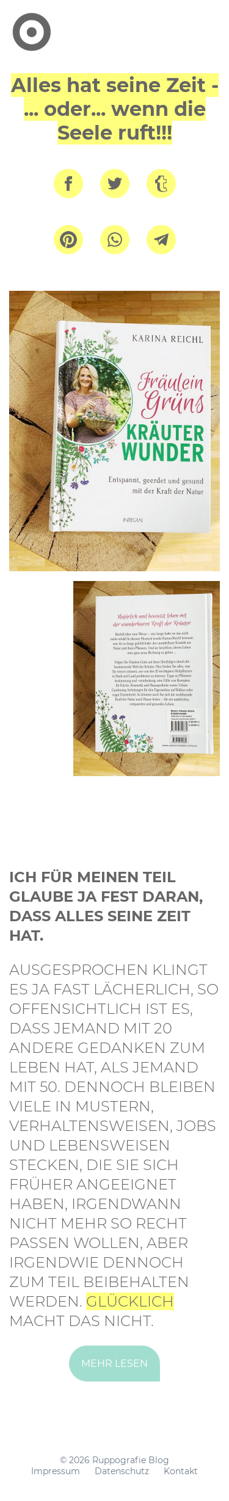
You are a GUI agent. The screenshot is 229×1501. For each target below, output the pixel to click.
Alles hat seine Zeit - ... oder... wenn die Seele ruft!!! (115, 108)
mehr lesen (114, 1363)
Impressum (55, 1471)
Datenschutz (122, 1471)
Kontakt (181, 1471)
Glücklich (130, 1301)
